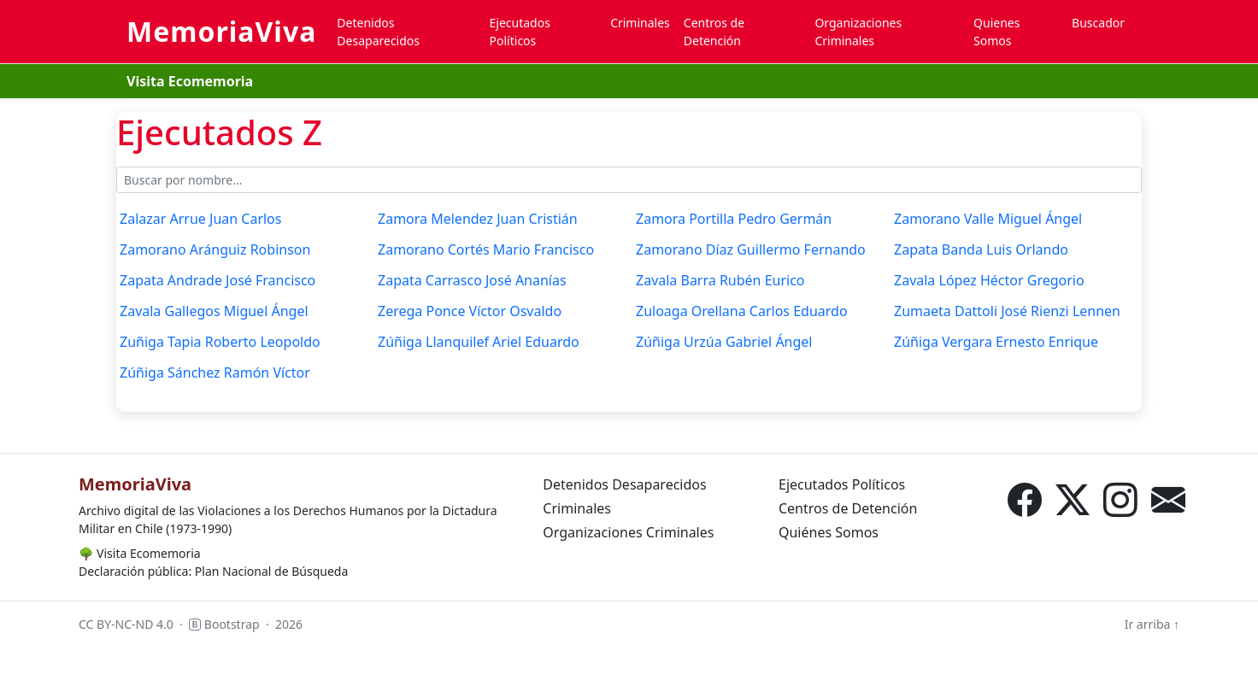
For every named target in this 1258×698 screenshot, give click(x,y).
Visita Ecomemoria (189, 81)
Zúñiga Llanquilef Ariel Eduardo (478, 341)
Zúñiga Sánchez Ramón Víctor (215, 372)
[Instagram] (1120, 499)
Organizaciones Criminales (858, 32)
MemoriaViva (221, 31)
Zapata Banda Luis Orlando (981, 249)
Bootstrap (224, 624)
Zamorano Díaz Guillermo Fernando (751, 249)
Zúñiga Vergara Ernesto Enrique (996, 341)
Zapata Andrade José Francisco (217, 280)
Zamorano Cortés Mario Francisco (486, 249)
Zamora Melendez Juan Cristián (478, 218)
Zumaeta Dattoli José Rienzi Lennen (1007, 311)
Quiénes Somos (829, 532)
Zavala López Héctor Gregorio (989, 280)
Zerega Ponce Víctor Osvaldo (469, 311)
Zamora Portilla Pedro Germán (734, 218)
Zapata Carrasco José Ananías (472, 280)
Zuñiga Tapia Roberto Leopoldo (220, 341)
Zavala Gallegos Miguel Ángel (214, 311)
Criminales (640, 23)
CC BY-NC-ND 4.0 (126, 624)
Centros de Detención (714, 32)
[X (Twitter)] (1072, 499)
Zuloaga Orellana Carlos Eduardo (742, 311)
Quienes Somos (996, 32)
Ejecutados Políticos (520, 32)
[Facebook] (1025, 499)
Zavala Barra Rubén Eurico (720, 280)
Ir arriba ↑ (1152, 624)
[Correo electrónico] (1168, 499)
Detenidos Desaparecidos (378, 32)
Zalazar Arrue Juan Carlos (200, 218)
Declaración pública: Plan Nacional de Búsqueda (213, 571)
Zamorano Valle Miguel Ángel (988, 218)
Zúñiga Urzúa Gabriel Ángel (724, 341)
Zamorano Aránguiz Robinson (215, 249)
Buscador (1098, 23)
